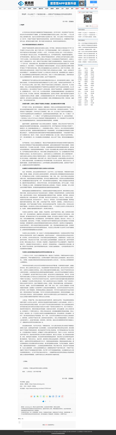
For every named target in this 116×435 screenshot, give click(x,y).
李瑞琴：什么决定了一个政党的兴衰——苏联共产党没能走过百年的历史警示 (96, 32)
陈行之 (86, 68)
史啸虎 (86, 89)
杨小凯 (92, 99)
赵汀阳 (79, 79)
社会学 (46, 8)
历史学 (67, 8)
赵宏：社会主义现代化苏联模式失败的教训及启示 (89, 51)
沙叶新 (86, 95)
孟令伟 (92, 91)
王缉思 (79, 85)
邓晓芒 (92, 83)
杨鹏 (86, 83)
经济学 (29, 8)
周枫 (86, 93)
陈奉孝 (86, 85)
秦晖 (79, 68)
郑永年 (92, 68)
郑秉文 (79, 103)
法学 (25, 8)
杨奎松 (86, 81)
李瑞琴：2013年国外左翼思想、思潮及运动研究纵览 (90, 36)
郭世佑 (92, 85)
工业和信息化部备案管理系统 (58, 433)
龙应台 (79, 70)
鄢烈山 (79, 72)
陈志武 (92, 74)
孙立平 (86, 105)
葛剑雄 (79, 97)
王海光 (92, 81)
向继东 (92, 78)
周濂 (79, 83)
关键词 (82, 8)
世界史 (34, 386)
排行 (96, 8)
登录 (46, 425)
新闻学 (52, 8)
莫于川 (86, 103)
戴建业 (86, 79)
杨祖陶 (79, 78)
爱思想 (30, 4)
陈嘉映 (92, 72)
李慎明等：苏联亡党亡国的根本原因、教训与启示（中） (91, 55)
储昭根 (86, 97)
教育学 (57, 8)
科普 (92, 8)
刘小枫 (86, 91)
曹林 (92, 70)
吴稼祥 (92, 97)
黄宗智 (79, 74)
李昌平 (92, 79)
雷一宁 (79, 93)
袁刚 (86, 99)
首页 (20, 8)
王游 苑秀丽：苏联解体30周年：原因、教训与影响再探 (91, 49)
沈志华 (86, 78)
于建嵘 (86, 74)
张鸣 (79, 81)
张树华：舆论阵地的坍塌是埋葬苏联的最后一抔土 (89, 47)
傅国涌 (86, 72)
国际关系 (41, 8)
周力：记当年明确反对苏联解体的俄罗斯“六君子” (89, 43)
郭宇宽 (86, 76)
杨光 (92, 105)
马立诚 (92, 76)
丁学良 (86, 70)
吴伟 (79, 95)
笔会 (87, 8)
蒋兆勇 (92, 93)
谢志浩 (79, 105)
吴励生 (79, 101)
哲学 (72, 8)
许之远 (79, 99)
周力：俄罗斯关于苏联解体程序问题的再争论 (88, 45)
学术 (25, 386)
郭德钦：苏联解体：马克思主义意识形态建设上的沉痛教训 (91, 62)
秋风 (79, 91)
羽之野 (92, 103)
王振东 (86, 87)
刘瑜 (92, 95)
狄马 (92, 87)
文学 (62, 8)
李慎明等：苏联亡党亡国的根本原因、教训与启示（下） (91, 53)
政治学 (34, 8)
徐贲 (79, 76)
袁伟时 (79, 89)
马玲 (79, 87)
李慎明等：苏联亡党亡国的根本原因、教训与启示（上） (91, 57)
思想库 (77, 8)
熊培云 (92, 89)
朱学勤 (86, 101)
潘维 (92, 101)
